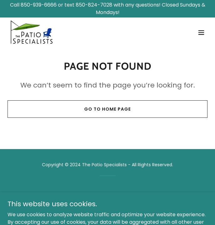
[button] (201, 32)
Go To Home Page (107, 109)
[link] (32, 32)
